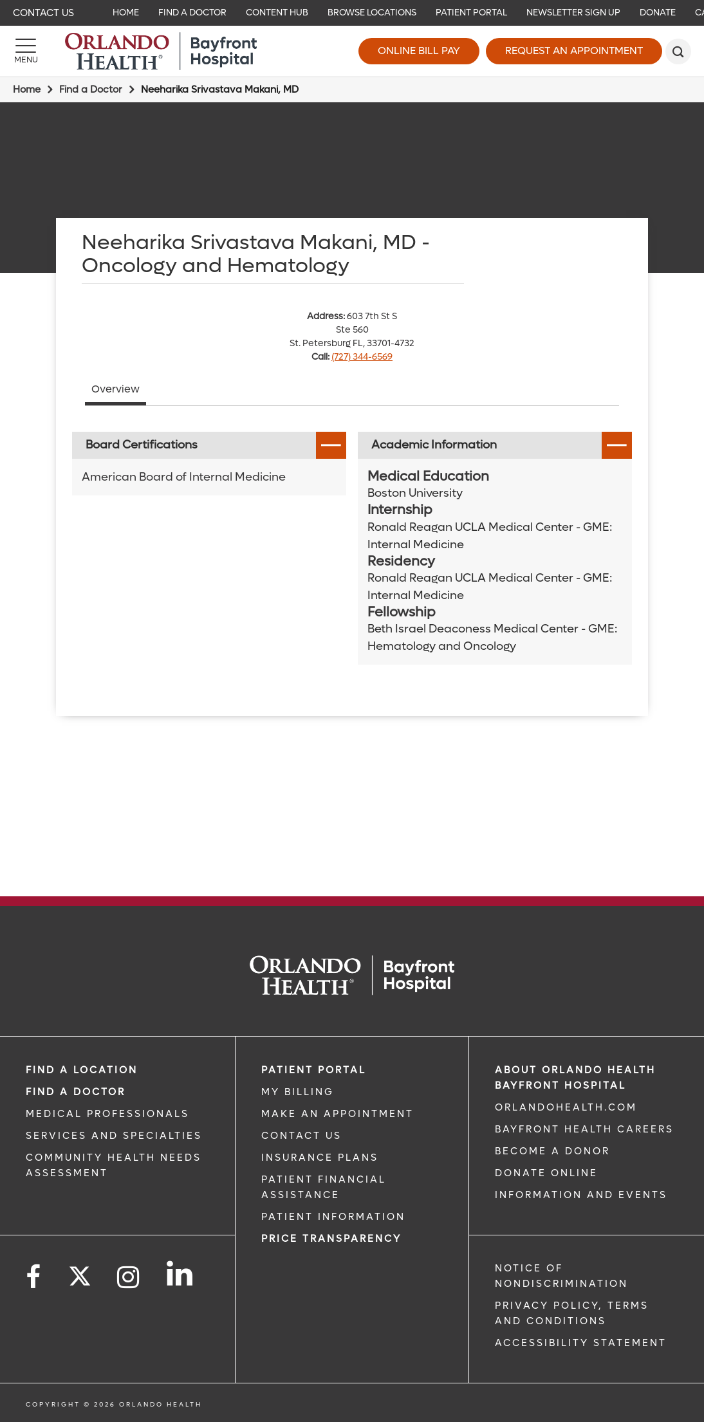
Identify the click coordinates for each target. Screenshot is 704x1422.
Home (27, 89)
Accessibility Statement (581, 1342)
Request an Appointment (574, 50)
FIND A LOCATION (82, 1070)
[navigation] (352, 13)
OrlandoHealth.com (566, 1107)
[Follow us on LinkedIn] (180, 1273)
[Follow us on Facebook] (34, 1277)
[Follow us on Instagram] (129, 1277)
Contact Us (43, 12)
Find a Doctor (90, 89)
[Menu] (26, 51)
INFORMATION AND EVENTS (581, 1194)
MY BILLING (297, 1091)
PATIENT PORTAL (313, 1070)
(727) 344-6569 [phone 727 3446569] (362, 357)
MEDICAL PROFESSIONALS (107, 1113)
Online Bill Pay (419, 50)
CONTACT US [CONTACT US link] (301, 1135)
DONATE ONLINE (546, 1173)
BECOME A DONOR (552, 1151)
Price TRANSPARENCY (331, 1238)
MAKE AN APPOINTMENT (337, 1113)
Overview (115, 389)
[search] (678, 51)
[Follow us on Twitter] (79, 1272)
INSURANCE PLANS (319, 1157)
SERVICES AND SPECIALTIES (114, 1135)
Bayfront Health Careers (584, 1129)
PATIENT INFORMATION (333, 1216)
